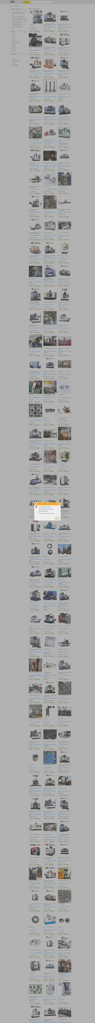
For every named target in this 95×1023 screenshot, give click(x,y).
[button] (59, 504)
